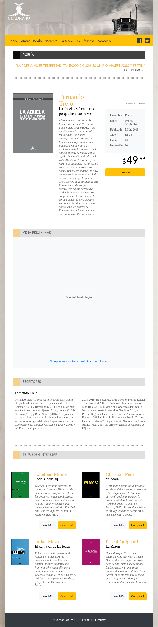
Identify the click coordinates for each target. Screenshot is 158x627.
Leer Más (48, 525)
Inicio (14, 40)
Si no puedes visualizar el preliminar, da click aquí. (79, 361)
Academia (104, 40)
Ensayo (25, 40)
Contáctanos (85, 40)
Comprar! (125, 172)
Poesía (37, 40)
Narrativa (51, 40)
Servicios (68, 40)
